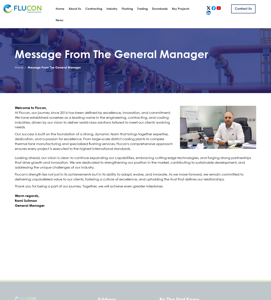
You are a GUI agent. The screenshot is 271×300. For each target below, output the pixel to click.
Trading (142, 8)
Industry (112, 8)
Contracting (93, 8)
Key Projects (180, 8)
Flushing (127, 8)
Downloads (160, 8)
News (59, 20)
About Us (75, 8)
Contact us (243, 8)
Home (60, 8)
